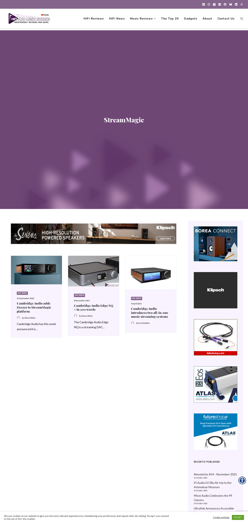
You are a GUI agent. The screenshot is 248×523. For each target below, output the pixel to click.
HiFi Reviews (94, 19)
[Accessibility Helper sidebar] (242, 480)
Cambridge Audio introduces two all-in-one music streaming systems (149, 178)
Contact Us (226, 19)
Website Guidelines (207, 460)
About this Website (207, 455)
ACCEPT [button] (238, 517)
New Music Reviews (153, 471)
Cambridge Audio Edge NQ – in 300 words (93, 173)
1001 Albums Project (154, 465)
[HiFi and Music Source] (29, 19)
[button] (203, 4)
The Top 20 (170, 19)
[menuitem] (203, 4)
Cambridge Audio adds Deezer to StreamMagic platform (34, 173)
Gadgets (190, 19)
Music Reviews (143, 19)
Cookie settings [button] (221, 517)
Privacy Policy (203, 450)
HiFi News (117, 19)
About (207, 19)
